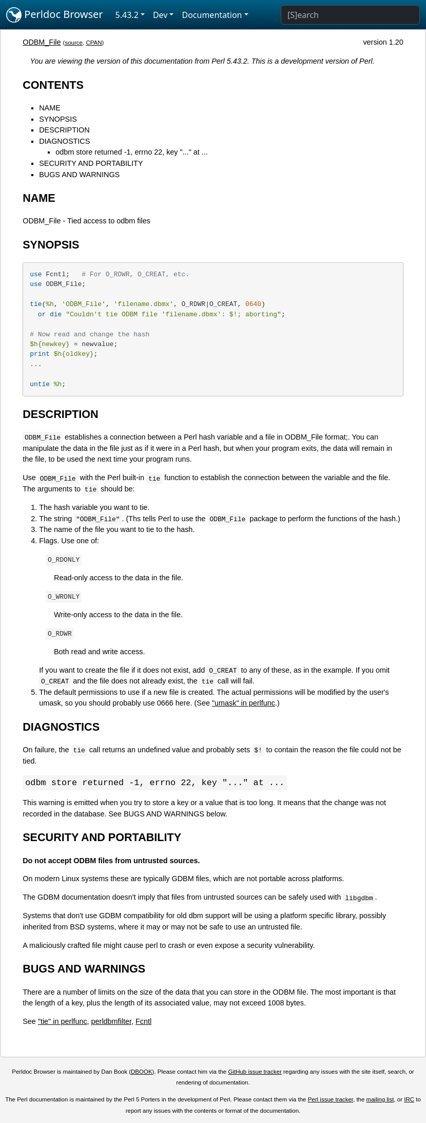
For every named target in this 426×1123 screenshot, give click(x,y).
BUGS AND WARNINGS (79, 174)
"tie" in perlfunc (62, 1022)
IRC (409, 1100)
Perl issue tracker (330, 1100)
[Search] (350, 15)
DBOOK (141, 1072)
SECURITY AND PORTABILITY (91, 163)
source (74, 43)
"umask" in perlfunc (243, 703)
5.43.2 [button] (127, 15)
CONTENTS (53, 85)
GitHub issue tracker (254, 1072)
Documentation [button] (212, 15)
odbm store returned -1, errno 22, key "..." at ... (131, 152)
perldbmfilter (111, 1022)
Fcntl (143, 1022)
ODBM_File (42, 42)
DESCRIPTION (64, 130)
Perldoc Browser (54, 15)
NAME (50, 108)
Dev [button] (160, 15)
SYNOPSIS (58, 119)
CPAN (94, 43)
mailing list (380, 1100)
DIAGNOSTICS (64, 141)
